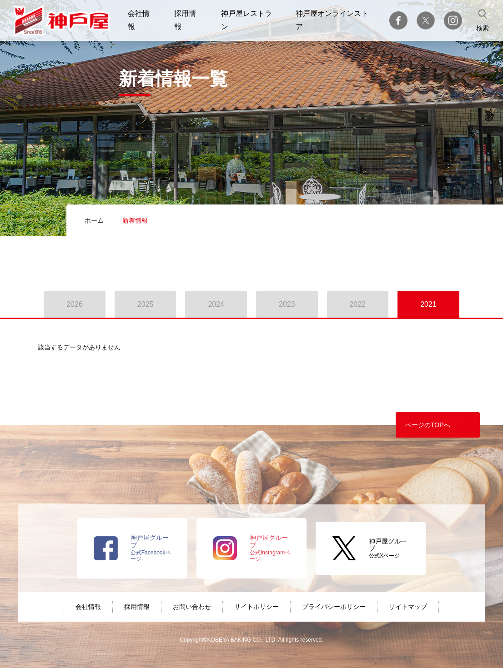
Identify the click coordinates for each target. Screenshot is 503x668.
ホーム (94, 220)
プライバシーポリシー (334, 606)
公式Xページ (388, 548)
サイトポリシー (256, 606)
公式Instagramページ (270, 548)
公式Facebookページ (151, 548)
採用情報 (137, 606)
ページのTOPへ (427, 425)
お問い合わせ (192, 606)
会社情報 (88, 606)
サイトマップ (408, 606)
